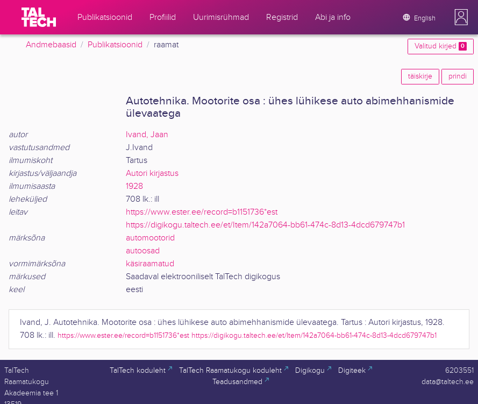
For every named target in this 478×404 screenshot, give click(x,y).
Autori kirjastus (152, 173)
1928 (134, 186)
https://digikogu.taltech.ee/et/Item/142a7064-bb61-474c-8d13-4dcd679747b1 (265, 225)
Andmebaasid (51, 45)
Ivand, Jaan (147, 135)
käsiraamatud (150, 264)
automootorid (150, 238)
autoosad (143, 251)
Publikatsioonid (115, 45)
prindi (457, 76)
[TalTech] (39, 17)
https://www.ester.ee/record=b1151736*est (201, 212)
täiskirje (420, 76)
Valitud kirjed (441, 46)
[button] (461, 17)
